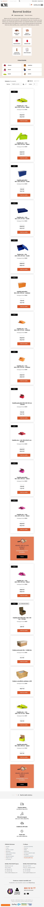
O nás (7, 848)
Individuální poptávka (28, 856)
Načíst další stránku (26, 795)
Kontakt (7, 846)
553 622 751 (9, 869)
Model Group (32, 882)
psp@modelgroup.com (31, 872)
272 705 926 (27, 869)
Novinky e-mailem (10, 849)
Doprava (26, 848)
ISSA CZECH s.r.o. (29, 900)
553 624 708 (9, 871)
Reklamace (26, 851)
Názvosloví (8, 851)
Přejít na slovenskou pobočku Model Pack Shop (22, 901)
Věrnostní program (10, 856)
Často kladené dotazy (10, 852)
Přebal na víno (9, 857)
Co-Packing (8, 859)
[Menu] (37, 4)
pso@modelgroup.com (12, 872)
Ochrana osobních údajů (29, 852)
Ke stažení (26, 854)
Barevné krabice (28, 15)
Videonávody (9, 854)
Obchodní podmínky (28, 846)
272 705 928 (27, 871)
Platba (25, 849)
